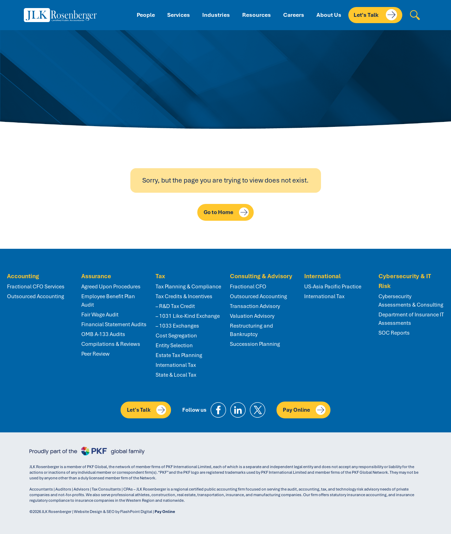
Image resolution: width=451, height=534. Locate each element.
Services (178, 15)
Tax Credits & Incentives (184, 296)
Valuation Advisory (252, 316)
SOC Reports (394, 332)
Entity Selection (174, 345)
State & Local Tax (176, 374)
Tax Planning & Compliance (188, 286)
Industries (216, 15)
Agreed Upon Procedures (111, 286)
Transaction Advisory (255, 306)
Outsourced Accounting (35, 296)
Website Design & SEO (94, 511)
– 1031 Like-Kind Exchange (188, 316)
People (146, 15)
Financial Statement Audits (113, 324)
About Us (328, 15)
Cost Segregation (176, 335)
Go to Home (226, 212)
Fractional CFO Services (35, 286)
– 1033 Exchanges (177, 325)
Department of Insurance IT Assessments (411, 319)
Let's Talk (375, 14)
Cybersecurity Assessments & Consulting (410, 300)
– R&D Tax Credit (175, 306)
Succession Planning (255, 344)
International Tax (176, 365)
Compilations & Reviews (110, 344)
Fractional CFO (248, 286)
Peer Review (95, 353)
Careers (293, 15)
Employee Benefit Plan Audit (108, 300)
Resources (256, 15)
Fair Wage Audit (99, 314)
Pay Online (304, 410)
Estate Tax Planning (179, 355)
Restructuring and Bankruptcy (251, 330)
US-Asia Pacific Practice (332, 286)
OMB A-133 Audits (103, 334)
